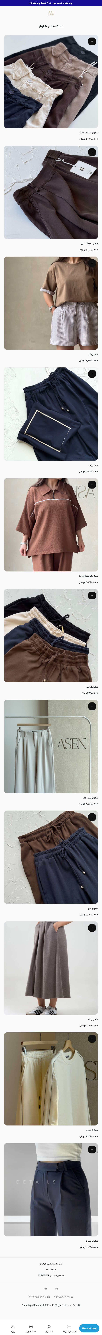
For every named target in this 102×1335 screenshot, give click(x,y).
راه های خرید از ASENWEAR (51, 1276)
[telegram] (45, 1289)
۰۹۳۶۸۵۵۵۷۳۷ (39, 1297)
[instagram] (57, 1289)
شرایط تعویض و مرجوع (51, 1264)
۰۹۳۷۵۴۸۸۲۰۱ (63, 1297)
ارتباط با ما (51, 1270)
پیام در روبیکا (89, 1328)
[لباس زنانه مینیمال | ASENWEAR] (51, 13)
